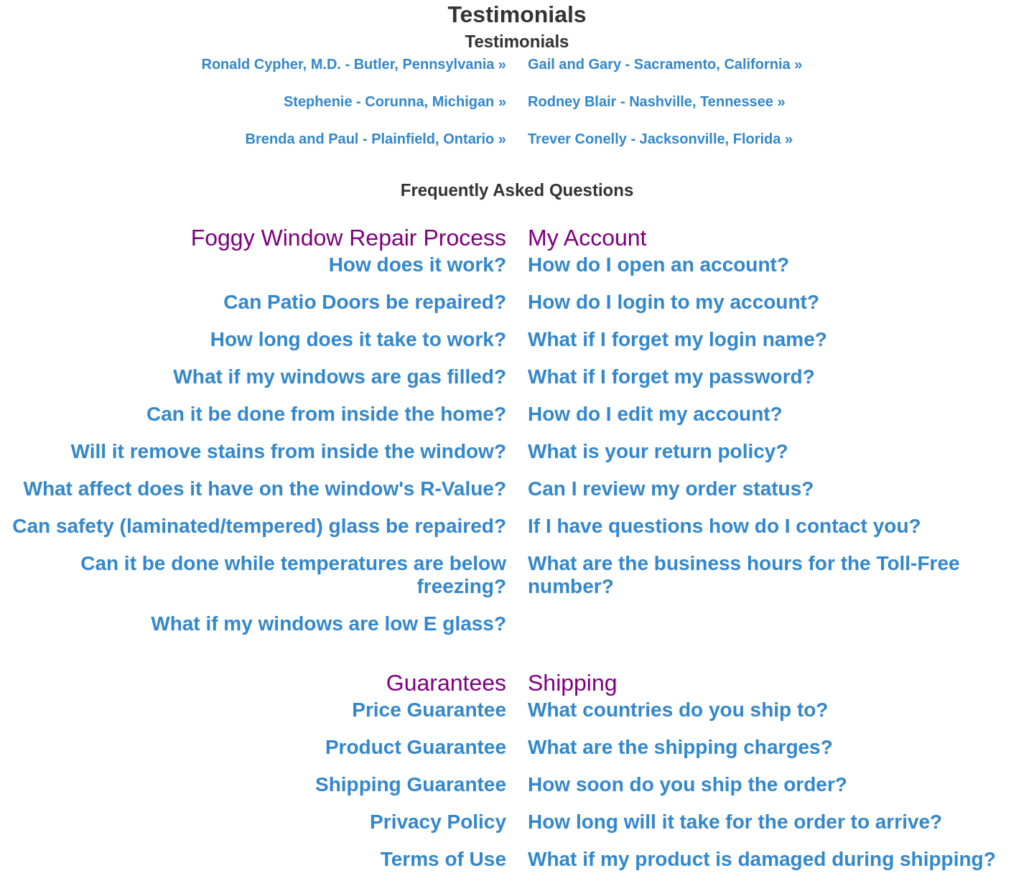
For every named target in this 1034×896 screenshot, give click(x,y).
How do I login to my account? (673, 302)
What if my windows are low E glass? (328, 623)
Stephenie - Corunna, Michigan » (395, 101)
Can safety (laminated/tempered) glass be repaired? (259, 526)
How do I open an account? (658, 264)
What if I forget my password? (671, 376)
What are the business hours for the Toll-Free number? (744, 574)
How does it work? (417, 264)
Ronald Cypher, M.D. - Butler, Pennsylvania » (353, 64)
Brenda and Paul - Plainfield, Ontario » (376, 138)
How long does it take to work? (358, 339)
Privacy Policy (438, 822)
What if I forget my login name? (677, 339)
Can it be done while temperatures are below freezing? (293, 574)
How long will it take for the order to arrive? (735, 822)
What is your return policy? (658, 451)
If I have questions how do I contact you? (724, 526)
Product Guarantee (415, 747)
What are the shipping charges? (680, 747)
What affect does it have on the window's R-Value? (264, 488)
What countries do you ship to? (678, 710)
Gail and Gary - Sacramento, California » (665, 64)
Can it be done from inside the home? (326, 414)
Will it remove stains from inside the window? (289, 451)
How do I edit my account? (655, 414)
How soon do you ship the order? (687, 784)
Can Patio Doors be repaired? (364, 302)
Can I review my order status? (671, 488)
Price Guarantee (429, 710)
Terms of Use (443, 859)
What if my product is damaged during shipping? (762, 859)
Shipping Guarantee (410, 784)
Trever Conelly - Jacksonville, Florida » (660, 138)
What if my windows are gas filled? (339, 376)
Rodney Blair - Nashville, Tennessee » (657, 101)
